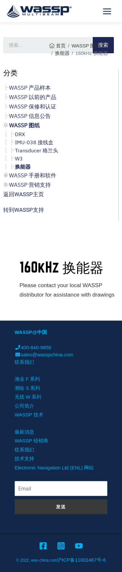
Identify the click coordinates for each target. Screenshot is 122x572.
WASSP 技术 (29, 414)
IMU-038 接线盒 (34, 142)
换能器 (62, 53)
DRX (20, 134)
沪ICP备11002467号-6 (81, 560)
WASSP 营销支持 (30, 184)
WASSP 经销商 (31, 440)
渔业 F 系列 (27, 379)
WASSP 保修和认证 (32, 106)
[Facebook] (43, 546)
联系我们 (24, 362)
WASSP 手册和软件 (32, 175)
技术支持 (24, 458)
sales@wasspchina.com (44, 354)
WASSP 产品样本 (30, 87)
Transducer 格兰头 (36, 150)
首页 (61, 45)
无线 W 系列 (28, 397)
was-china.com (44, 560)
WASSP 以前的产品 (32, 97)
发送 (61, 506)
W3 (19, 158)
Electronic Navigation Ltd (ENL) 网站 (54, 467)
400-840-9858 (33, 347)
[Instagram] (61, 546)
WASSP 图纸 (86, 45)
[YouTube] (79, 546)
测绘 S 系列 (27, 388)
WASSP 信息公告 (30, 116)
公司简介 (24, 406)
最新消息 (24, 432)
